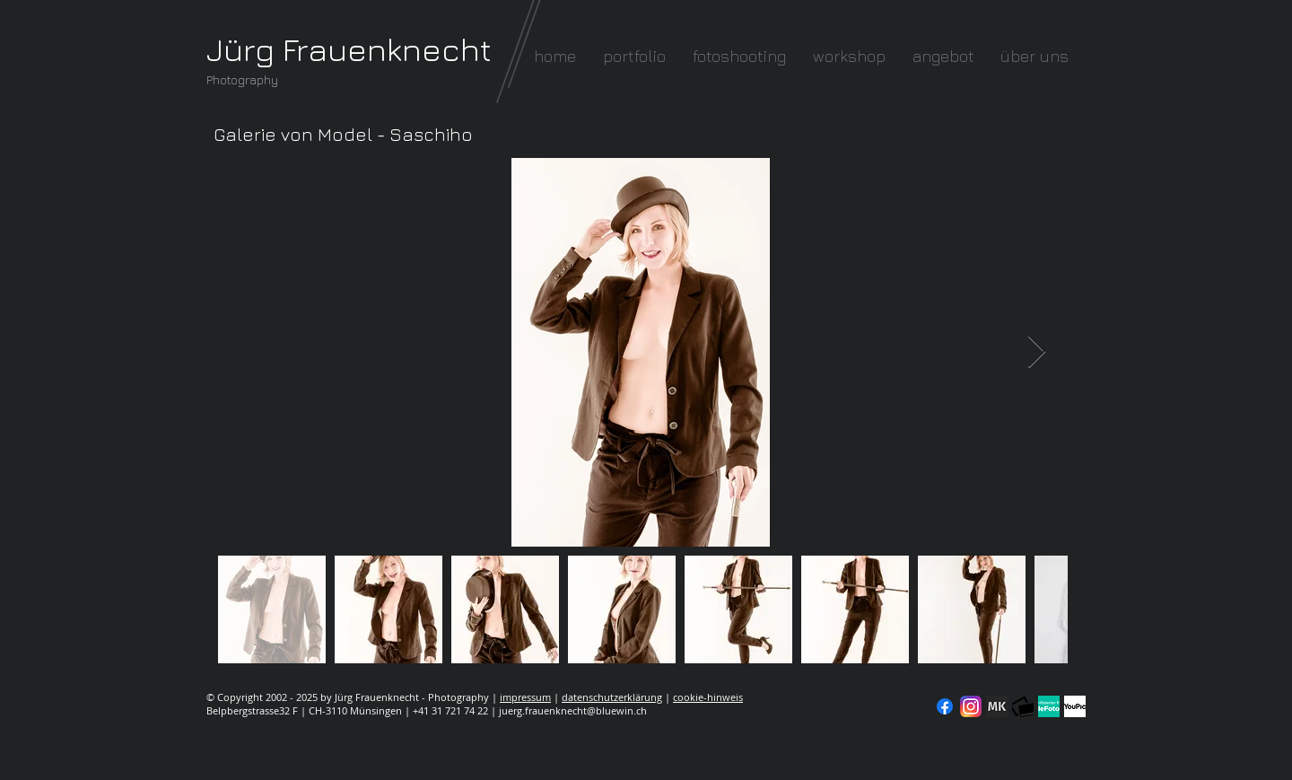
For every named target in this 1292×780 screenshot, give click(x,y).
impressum (525, 697)
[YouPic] (1075, 706)
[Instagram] (971, 706)
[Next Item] (1036, 352)
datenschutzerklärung (612, 697)
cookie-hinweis (708, 697)
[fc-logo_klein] (1023, 706)
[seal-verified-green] (1049, 706)
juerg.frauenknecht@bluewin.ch (573, 710)
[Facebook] (945, 706)
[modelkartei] (997, 706)
